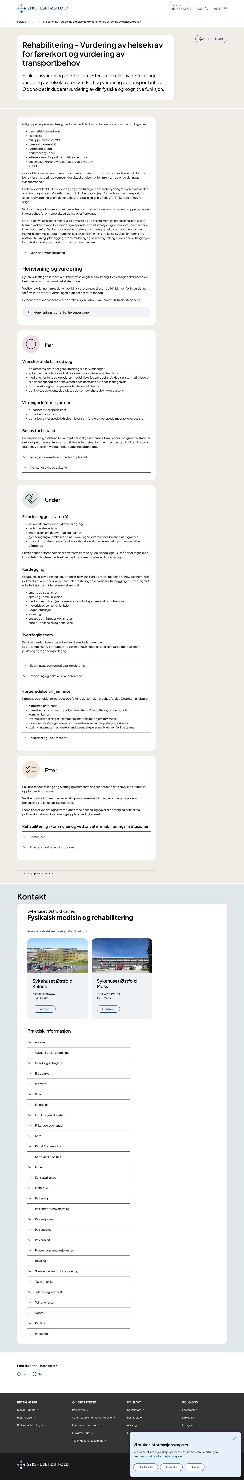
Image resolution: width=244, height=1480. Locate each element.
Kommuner (37, 837)
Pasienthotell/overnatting (52, 1208)
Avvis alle (171, 1467)
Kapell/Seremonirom (49, 1146)
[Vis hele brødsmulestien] (33, 21)
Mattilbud (41, 1188)
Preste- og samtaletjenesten (54, 1250)
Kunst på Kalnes (45, 1177)
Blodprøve (42, 1073)
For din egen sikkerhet (50, 1115)
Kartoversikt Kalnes (48, 1156)
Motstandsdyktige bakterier (49, 467)
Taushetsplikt (44, 1281)
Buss (38, 1094)
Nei (40, 1374)
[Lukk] (234, 1438)
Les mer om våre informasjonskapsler (158, 1456)
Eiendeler (41, 1104)
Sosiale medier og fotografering (56, 1271)
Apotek (40, 1042)
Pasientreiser (43, 1229)
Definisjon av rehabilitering (47, 252)
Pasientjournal (44, 1219)
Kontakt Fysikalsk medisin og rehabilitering (55, 931)
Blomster (41, 1084)
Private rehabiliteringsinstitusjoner (53, 847)
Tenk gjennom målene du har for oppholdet (58, 457)
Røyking (40, 1261)
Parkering (41, 1198)
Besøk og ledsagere (48, 1063)
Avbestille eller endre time (52, 1052)
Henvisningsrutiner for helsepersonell (62, 312)
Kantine (40, 1323)
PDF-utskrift (214, 39)
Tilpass (194, 1467)
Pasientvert (42, 1240)
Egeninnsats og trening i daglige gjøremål (57, 665)
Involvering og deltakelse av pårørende (56, 676)
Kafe (38, 1136)
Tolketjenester (45, 1302)
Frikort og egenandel (49, 1125)
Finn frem (44, 1009)
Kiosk (39, 1167)
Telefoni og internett (48, 1292)
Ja (23, 1374)
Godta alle (146, 1467)
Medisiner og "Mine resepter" (49, 738)
